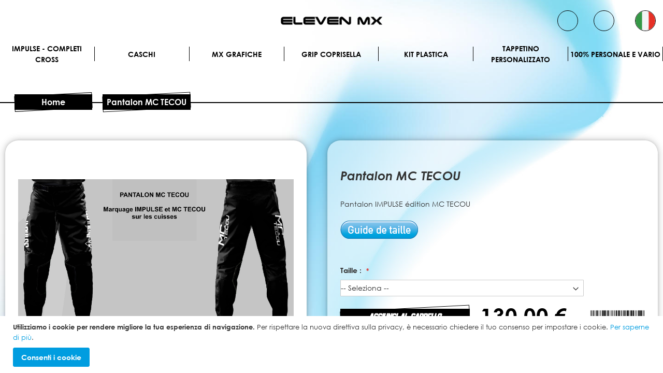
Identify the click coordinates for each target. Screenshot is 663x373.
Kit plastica (426, 54)
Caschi (141, 54)
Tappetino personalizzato (520, 54)
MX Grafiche (237, 54)
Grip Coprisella (331, 54)
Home (53, 102)
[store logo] (331, 20)
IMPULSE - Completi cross (47, 54)
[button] (645, 20)
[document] (333, 344)
